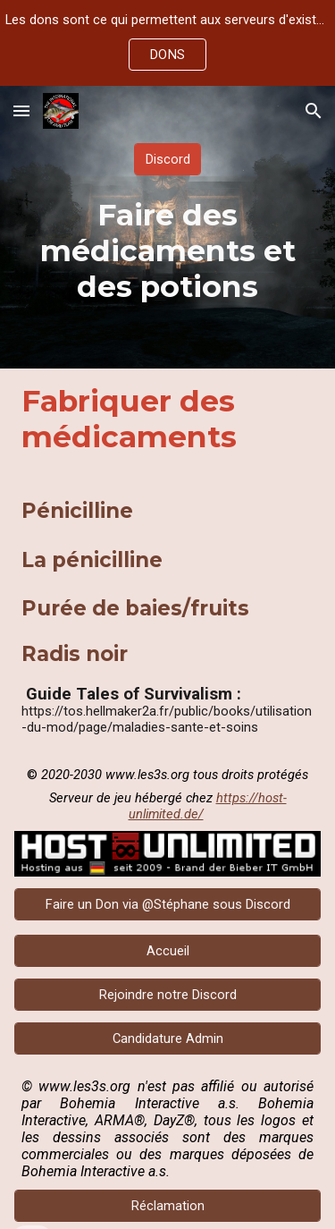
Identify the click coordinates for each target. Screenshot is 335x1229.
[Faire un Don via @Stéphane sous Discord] (168, 904)
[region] (167, 43)
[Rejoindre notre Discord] (168, 994)
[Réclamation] (168, 1205)
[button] (21, 110)
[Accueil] (168, 950)
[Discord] (168, 159)
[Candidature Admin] (168, 1038)
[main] (168, 250)
